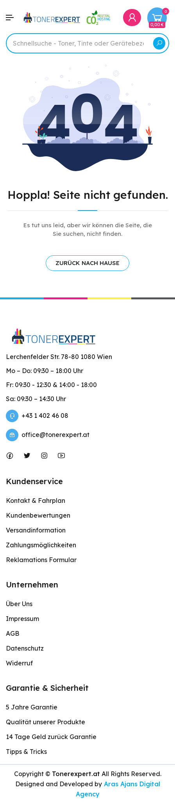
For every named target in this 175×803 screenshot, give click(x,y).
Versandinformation (36, 530)
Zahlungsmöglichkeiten (41, 545)
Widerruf (19, 663)
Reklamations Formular (41, 560)
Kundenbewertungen (38, 515)
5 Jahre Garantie (31, 707)
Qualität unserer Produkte (45, 722)
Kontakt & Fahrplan (35, 500)
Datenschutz (25, 648)
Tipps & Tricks (26, 751)
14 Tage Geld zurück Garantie (51, 737)
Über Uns (19, 604)
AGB (12, 633)
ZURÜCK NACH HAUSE (87, 263)
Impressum (22, 619)
